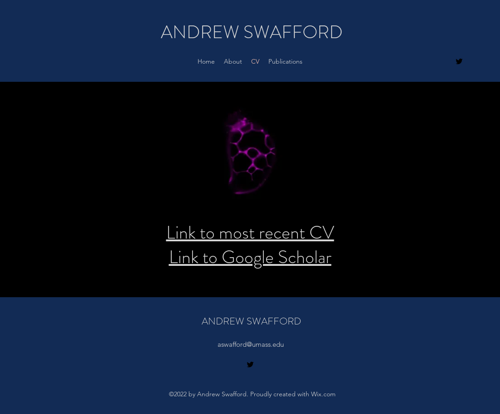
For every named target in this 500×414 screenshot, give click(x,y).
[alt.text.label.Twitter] (459, 61)
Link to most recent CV (250, 232)
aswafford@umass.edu (251, 344)
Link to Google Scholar (250, 257)
